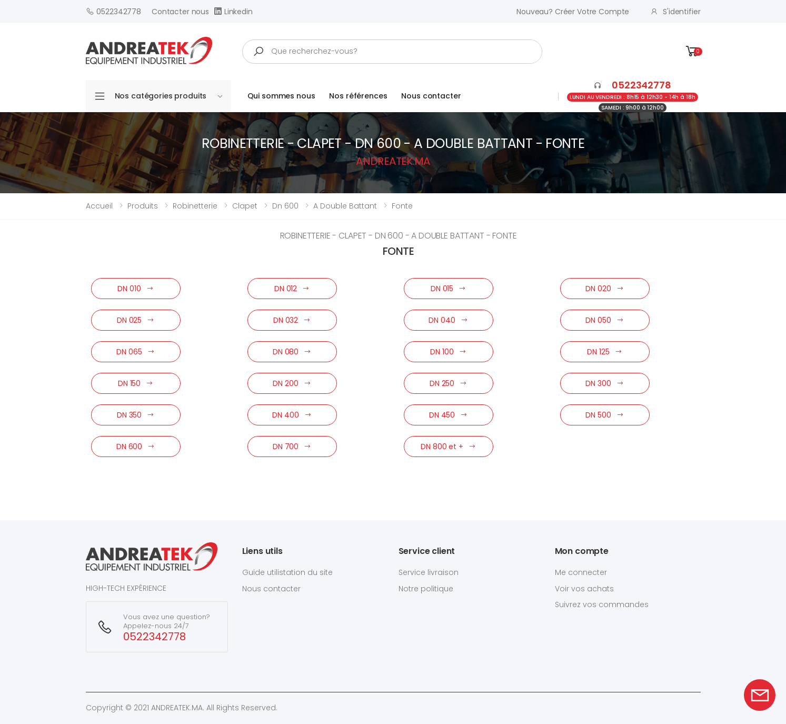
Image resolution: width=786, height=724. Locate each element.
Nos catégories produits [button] (169, 96)
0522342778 (113, 11)
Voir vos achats (584, 588)
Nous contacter (431, 96)
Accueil (99, 206)
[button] (692, 51)
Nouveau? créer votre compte (572, 11)
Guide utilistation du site (287, 572)
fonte (402, 206)
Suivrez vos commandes (602, 604)
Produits (142, 206)
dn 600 (285, 206)
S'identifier (675, 11)
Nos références (358, 96)
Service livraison (429, 572)
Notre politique (426, 588)
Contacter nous (180, 11)
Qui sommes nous (281, 96)
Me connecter (581, 572)
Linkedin (233, 11)
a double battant (345, 206)
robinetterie (195, 206)
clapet (244, 206)
